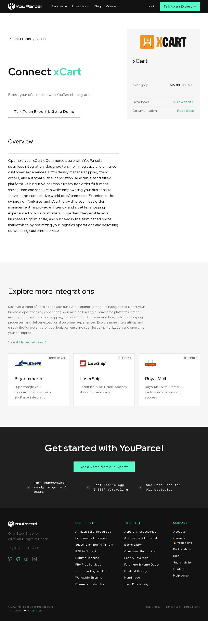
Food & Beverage (136, 558)
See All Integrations (25, 342)
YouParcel (36, 610)
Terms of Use (172, 606)
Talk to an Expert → (180, 6)
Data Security (192, 606)
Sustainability (182, 562)
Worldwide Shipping (88, 577)
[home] (24, 6)
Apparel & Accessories (140, 531)
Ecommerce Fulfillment (91, 538)
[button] (59, 6)
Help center (181, 575)
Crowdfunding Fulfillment (92, 571)
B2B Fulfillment (85, 551)
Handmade (132, 577)
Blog (97, 6)
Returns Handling (87, 558)
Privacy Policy (152, 606)
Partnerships (182, 549)
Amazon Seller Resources (93, 531)
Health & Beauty (135, 571)
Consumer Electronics (139, 551)
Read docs (185, 111)
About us (179, 531)
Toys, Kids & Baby (136, 584)
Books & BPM (133, 544)
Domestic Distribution (90, 584)
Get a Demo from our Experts (104, 467)
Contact (178, 569)
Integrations (19, 39)
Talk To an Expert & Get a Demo (44, 111)
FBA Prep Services (88, 564)
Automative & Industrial (140, 538)
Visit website (183, 102)
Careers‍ (182, 540)
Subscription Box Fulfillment (94, 544)
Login (152, 6)
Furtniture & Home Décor (141, 564)
